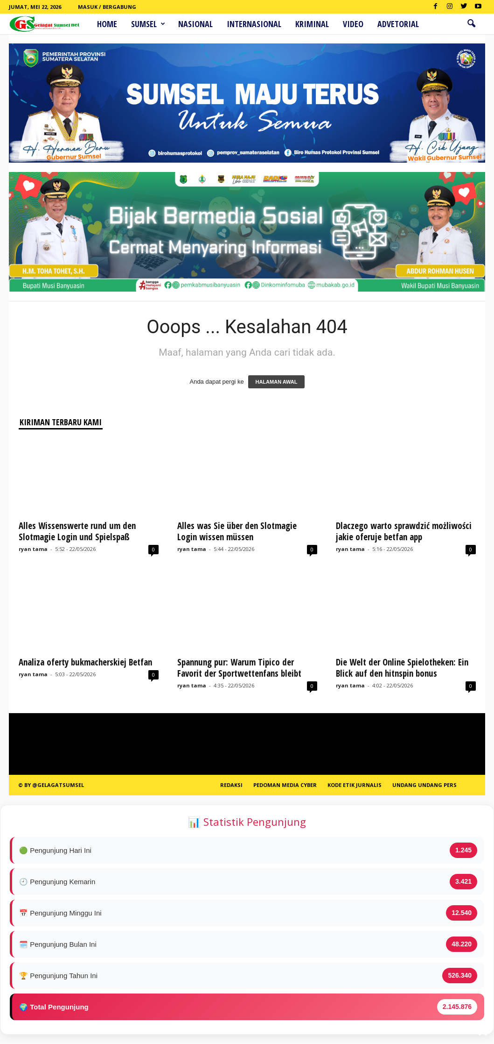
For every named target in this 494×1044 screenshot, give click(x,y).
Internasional (254, 23)
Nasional (195, 23)
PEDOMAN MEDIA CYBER (285, 784)
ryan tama (33, 548)
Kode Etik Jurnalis (354, 784)
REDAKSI (231, 784)
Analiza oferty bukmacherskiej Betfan (85, 662)
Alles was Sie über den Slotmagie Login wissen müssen (237, 531)
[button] (471, 24)
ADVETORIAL (398, 23)
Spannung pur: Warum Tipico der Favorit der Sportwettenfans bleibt (239, 667)
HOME (107, 23)
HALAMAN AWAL (276, 382)
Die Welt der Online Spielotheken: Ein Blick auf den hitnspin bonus (402, 667)
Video (353, 23)
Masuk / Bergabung (107, 6)
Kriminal (312, 23)
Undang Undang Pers (424, 784)
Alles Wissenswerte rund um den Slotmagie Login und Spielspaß (77, 531)
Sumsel (148, 24)
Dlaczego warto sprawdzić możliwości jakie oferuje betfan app (404, 531)
